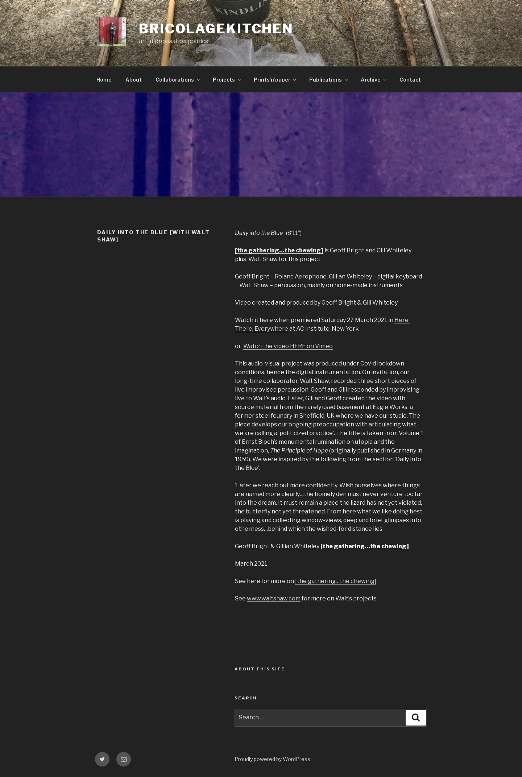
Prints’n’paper (275, 80)
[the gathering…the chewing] (335, 581)
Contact (410, 80)
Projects (227, 80)
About (133, 80)
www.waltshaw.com (274, 598)
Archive (374, 80)
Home (104, 80)
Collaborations (178, 80)
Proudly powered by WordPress (272, 759)
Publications (329, 80)
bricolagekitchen (216, 29)
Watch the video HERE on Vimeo (288, 346)
